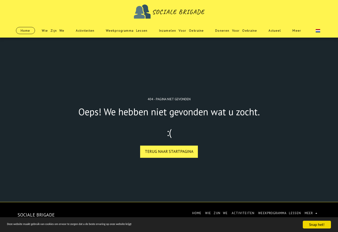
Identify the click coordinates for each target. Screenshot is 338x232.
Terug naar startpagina (169, 151)
